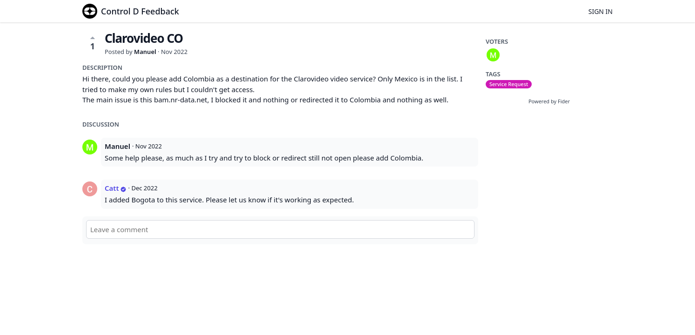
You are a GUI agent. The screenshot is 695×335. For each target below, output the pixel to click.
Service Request (508, 83)
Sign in (600, 11)
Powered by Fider (549, 101)
